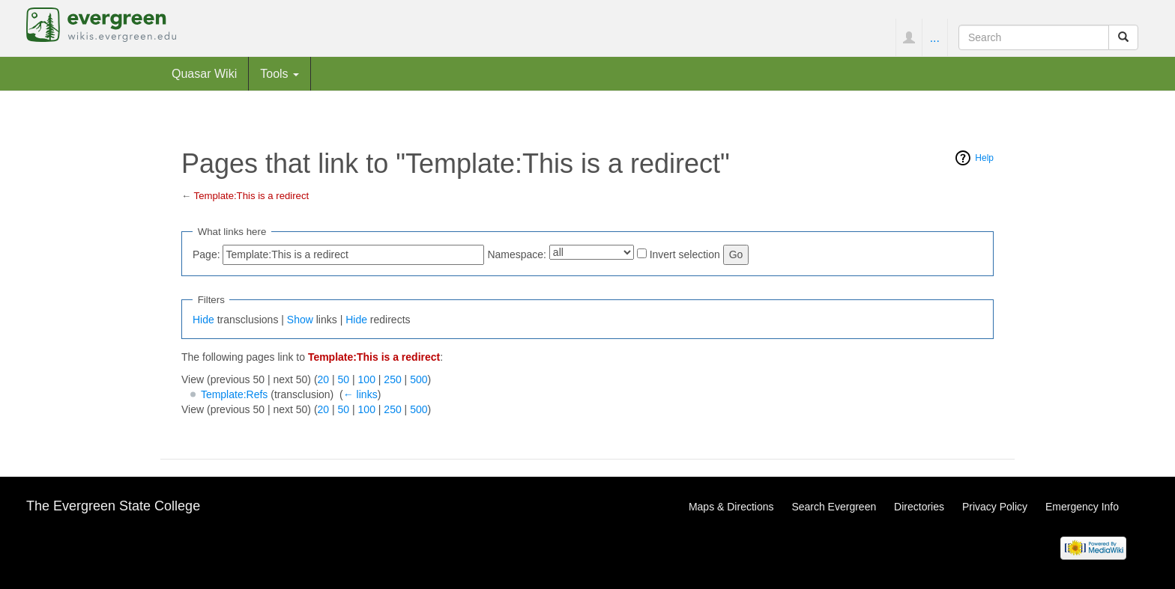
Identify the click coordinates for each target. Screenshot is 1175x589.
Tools (279, 73)
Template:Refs (234, 394)
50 (344, 379)
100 (366, 379)
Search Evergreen (833, 507)
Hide (203, 320)
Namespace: (516, 254)
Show (300, 320)
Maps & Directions (731, 507)
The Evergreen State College (113, 505)
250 (392, 379)
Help (984, 158)
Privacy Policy (994, 507)
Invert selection (685, 254)
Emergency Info (1082, 507)
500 (418, 379)
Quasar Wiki (204, 73)
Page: (206, 254)
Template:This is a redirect (251, 195)
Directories (919, 507)
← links (360, 394)
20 (324, 379)
